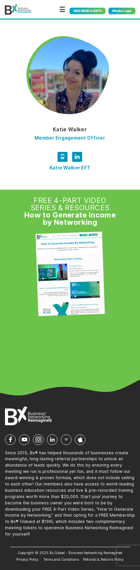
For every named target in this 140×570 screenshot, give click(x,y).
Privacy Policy (27, 559)
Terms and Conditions (61, 559)
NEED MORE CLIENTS (87, 11)
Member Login (121, 11)
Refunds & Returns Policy (103, 559)
